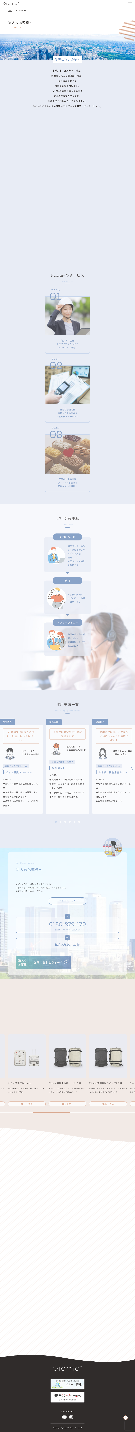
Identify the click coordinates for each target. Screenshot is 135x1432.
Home (10, 10)
